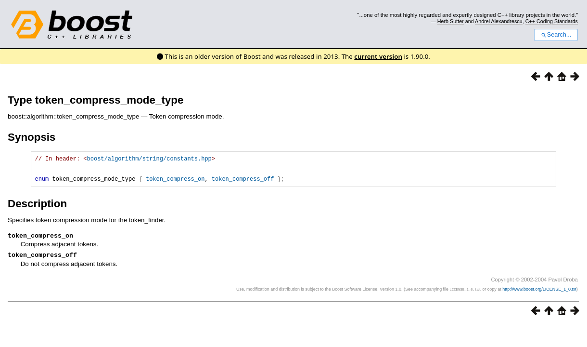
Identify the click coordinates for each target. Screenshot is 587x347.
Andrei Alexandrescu (499, 21)
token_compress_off (243, 184)
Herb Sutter (450, 21)
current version (378, 56)
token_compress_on (175, 184)
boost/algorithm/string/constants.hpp (149, 160)
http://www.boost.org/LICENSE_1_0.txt (539, 296)
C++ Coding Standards (551, 21)
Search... (556, 34)
